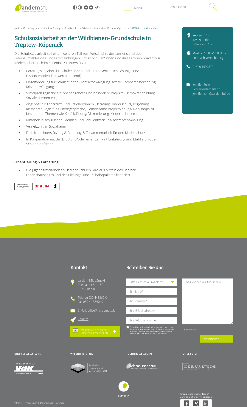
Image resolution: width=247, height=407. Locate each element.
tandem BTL (20, 28)
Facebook (186, 403)
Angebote (34, 28)
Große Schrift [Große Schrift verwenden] (91, 7)
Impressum (31, 402)
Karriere (83, 319)
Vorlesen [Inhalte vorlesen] (97, 7)
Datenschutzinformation (156, 333)
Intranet (18, 402)
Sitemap (60, 402)
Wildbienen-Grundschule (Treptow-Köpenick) (104, 28)
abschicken (211, 339)
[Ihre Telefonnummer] (151, 320)
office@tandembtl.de (102, 310)
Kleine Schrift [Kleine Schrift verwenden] (86, 7)
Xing (196, 403)
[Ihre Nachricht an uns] (207, 301)
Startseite (31, 8)
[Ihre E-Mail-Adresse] (151, 310)
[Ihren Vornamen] (151, 301)
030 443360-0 (179, 7)
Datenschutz (46, 402)
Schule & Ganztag (52, 28)
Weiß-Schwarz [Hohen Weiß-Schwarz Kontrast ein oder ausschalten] (79, 7)
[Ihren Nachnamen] (151, 291)
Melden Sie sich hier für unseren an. (94, 331)
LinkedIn (205, 403)
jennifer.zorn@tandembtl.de (211, 94)
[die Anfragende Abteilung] (151, 282)
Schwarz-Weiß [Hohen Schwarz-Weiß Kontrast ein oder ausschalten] (74, 7)
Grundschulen (71, 28)
